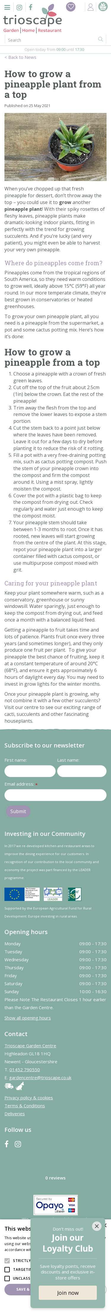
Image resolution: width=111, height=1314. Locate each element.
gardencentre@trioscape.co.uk (40, 1077)
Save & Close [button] (29, 1289)
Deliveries (14, 1113)
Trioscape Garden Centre (30, 1045)
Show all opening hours (27, 1018)
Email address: (21, 784)
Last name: (68, 760)
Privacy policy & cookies (28, 1098)
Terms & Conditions (24, 1106)
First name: (15, 760)
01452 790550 (24, 1069)
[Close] (97, 1226)
